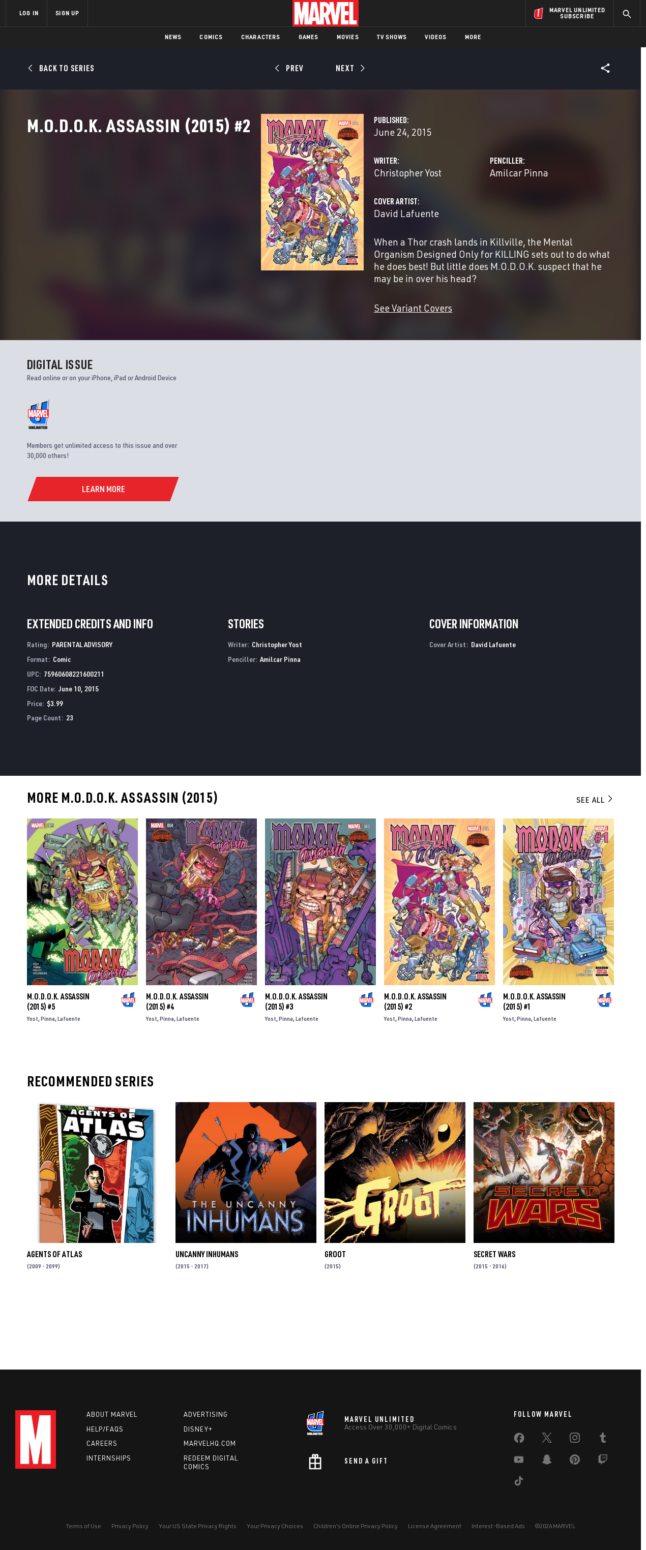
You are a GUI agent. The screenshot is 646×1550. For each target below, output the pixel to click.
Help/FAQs (105, 1429)
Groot (335, 1316)
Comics (210, 37)
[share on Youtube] (519, 1461)
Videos (435, 37)
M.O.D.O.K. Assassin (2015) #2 (415, 1063)
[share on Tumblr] (603, 1440)
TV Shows (392, 37)
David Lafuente (242, 258)
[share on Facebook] (519, 1440)
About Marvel (111, 1414)
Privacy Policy (130, 1526)
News (173, 37)
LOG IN (29, 13)
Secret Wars (494, 1316)
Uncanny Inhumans (206, 1316)
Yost (32, 1080)
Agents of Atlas (54, 1316)
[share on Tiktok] (519, 1483)
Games (308, 37)
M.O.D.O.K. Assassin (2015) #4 (177, 1063)
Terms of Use (83, 1526)
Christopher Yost (244, 217)
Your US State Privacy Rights (198, 1526)
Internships (108, 1458)
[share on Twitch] (603, 1461)
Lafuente (68, 1080)
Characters (260, 37)
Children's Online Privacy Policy (355, 1526)
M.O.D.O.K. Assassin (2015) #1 (534, 1063)
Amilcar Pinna (437, 217)
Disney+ (198, 1429)
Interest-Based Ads (498, 1526)
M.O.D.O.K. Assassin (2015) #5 (58, 1063)
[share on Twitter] (547, 1440)
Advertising (206, 1414)
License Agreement (434, 1526)
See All (595, 862)
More (473, 37)
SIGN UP (67, 13)
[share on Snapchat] (547, 1461)
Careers (102, 1443)
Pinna (48, 1080)
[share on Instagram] (575, 1440)
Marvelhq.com (210, 1443)
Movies (348, 37)
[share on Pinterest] (575, 1461)
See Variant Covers (249, 328)
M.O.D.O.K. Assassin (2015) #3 (296, 1063)
